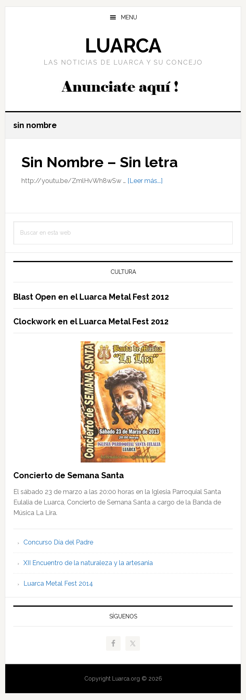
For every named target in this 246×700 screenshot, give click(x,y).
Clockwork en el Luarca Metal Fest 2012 (91, 321)
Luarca (123, 45)
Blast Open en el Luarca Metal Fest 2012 (91, 297)
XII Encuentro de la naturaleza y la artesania (88, 563)
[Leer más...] (145, 181)
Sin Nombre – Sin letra (99, 161)
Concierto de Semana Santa (68, 475)
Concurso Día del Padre (58, 542)
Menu (129, 17)
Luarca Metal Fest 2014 (58, 583)
